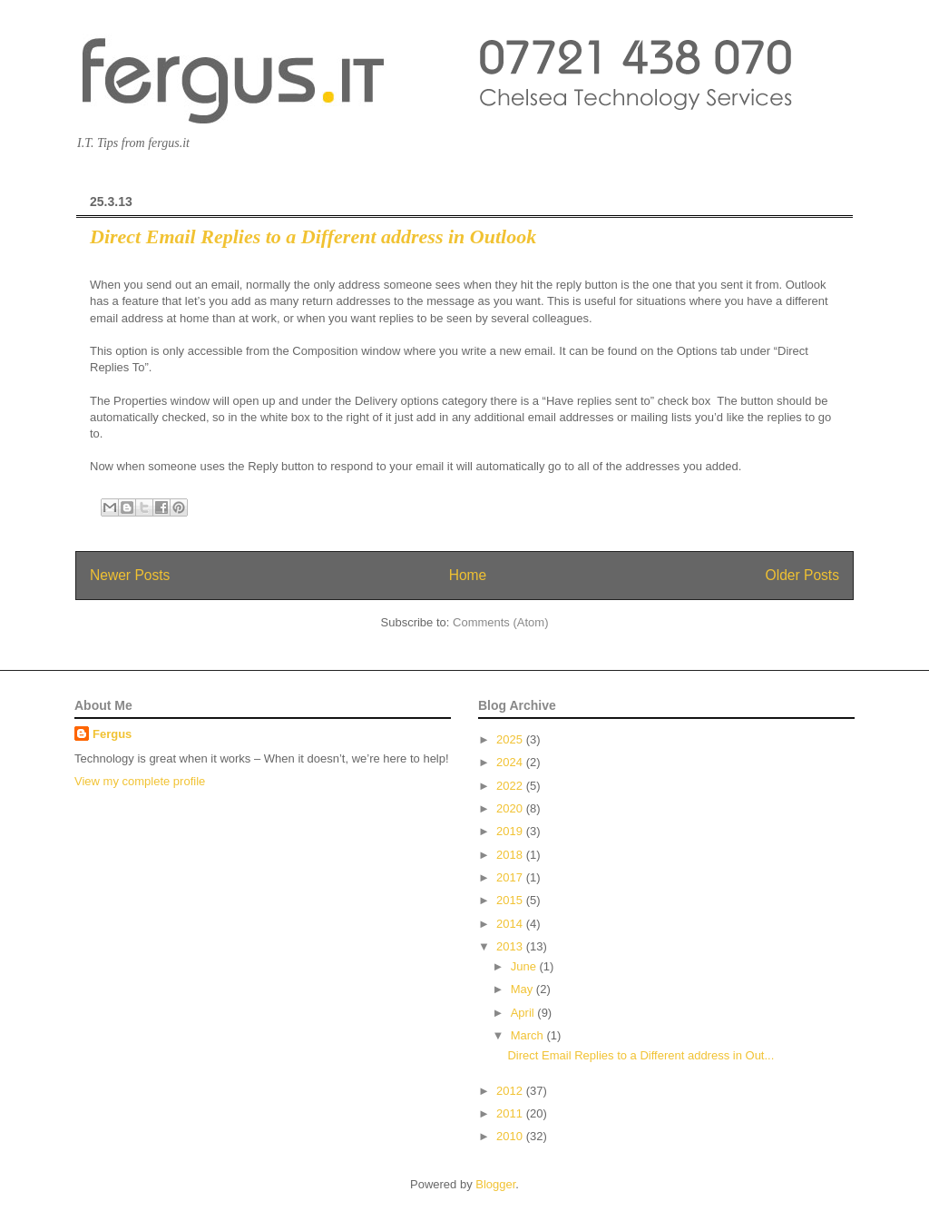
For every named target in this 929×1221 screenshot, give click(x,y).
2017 (511, 877)
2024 (511, 762)
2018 (511, 855)
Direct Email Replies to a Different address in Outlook (313, 236)
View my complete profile (139, 781)
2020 (511, 808)
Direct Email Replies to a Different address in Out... (640, 1055)
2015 (511, 900)
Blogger (495, 1184)
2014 (511, 924)
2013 (511, 946)
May (523, 989)
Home (468, 575)
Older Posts (802, 575)
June (525, 966)
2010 (511, 1136)
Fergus (112, 734)
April (524, 1012)
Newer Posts (130, 575)
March (529, 1035)
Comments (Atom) (500, 622)
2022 (511, 786)
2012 (511, 1091)
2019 (511, 831)
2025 (511, 739)
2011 (511, 1113)
